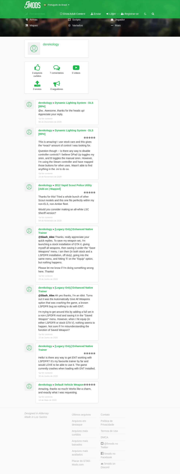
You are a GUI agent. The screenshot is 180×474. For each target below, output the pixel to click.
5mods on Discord (108, 465)
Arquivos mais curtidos (80, 433)
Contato (105, 414)
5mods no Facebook (108, 455)
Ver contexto (46, 119)
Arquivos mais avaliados (80, 452)
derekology (51, 44)
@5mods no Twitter (109, 445)
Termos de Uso (109, 431)
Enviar (96, 13)
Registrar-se (129, 13)
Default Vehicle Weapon (69, 384)
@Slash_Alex (46, 237)
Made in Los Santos (36, 417)
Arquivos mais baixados (80, 442)
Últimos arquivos (81, 414)
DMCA (104, 437)
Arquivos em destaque (79, 423)
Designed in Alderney (37, 413)
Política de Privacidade (107, 423)
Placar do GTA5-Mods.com (81, 462)
